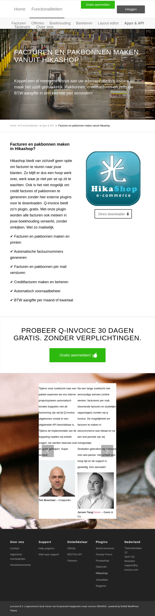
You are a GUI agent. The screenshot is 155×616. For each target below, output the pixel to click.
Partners (72, 560)
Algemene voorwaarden (17, 556)
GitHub (71, 548)
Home (13, 125)
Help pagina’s (47, 548)
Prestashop (102, 560)
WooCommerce (105, 548)
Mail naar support (49, 554)
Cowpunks (65, 500)
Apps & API (47, 125)
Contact (14, 548)
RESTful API (74, 554)
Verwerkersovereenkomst (20, 564)
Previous (48, 451)
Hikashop (102, 573)
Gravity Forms (104, 554)
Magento (101, 585)
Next (107, 451)
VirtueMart (102, 579)
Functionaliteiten (29, 125)
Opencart (101, 566)
